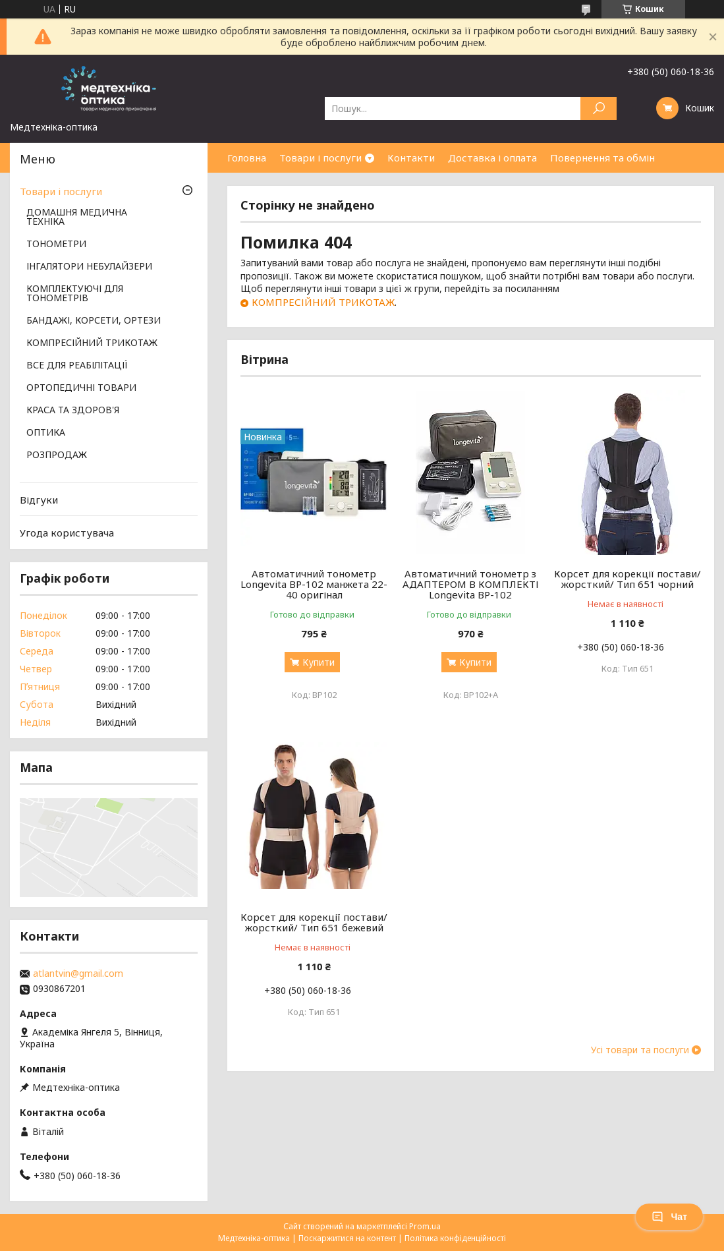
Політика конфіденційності (455, 1238)
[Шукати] (598, 108)
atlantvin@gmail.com (78, 973)
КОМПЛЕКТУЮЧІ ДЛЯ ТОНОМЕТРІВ (74, 294)
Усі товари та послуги (640, 1050)
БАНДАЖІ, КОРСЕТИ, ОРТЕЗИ (93, 321)
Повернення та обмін (602, 157)
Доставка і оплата (492, 157)
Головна (246, 157)
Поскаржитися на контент (347, 1238)
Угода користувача (67, 532)
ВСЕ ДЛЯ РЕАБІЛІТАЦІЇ (77, 366)
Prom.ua (425, 1226)
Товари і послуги (320, 157)
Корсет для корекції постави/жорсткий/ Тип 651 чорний (627, 578)
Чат (669, 1217)
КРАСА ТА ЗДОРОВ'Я (72, 410)
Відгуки (39, 499)
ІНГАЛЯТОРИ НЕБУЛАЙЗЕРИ (89, 267)
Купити (318, 662)
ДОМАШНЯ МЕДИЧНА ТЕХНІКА (76, 217)
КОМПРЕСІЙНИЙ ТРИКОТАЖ (323, 301)
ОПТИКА (45, 433)
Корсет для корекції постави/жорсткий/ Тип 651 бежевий (313, 922)
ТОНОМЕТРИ (56, 244)
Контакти (411, 157)
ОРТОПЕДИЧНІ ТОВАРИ (81, 388)
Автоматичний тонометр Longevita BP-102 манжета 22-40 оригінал (313, 584)
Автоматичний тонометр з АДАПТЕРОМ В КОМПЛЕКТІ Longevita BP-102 (471, 584)
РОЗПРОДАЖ (56, 455)
